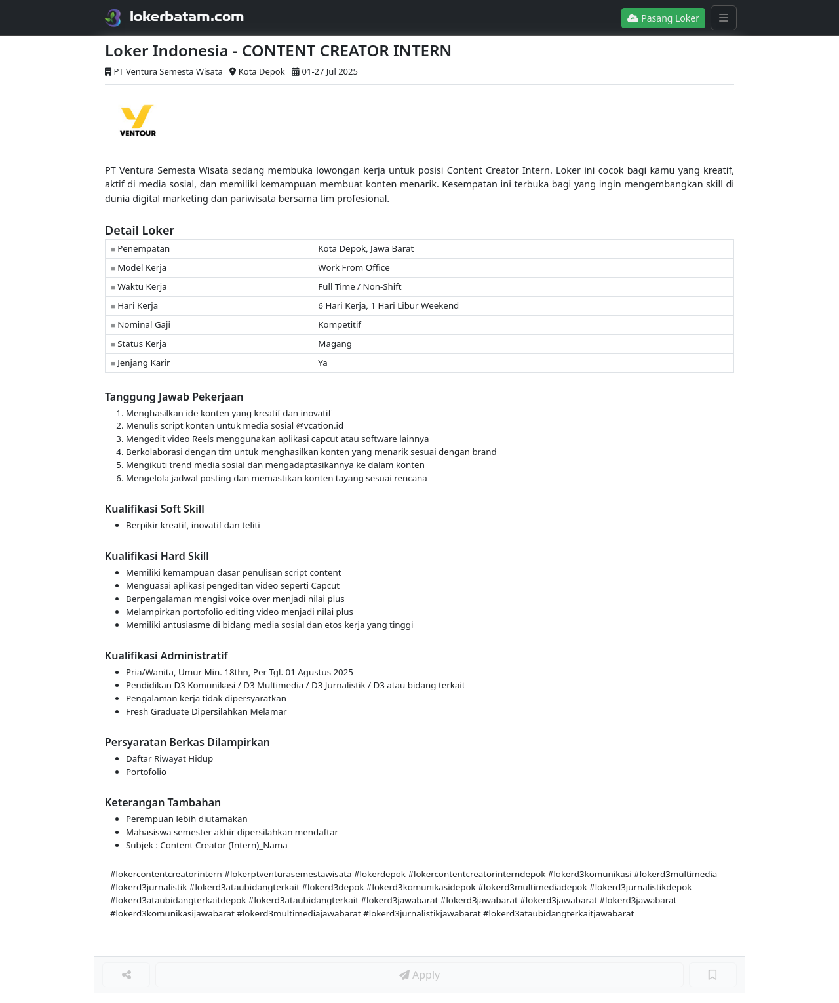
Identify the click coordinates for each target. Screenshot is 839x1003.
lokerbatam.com (187, 16)
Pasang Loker (663, 18)
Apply (419, 975)
